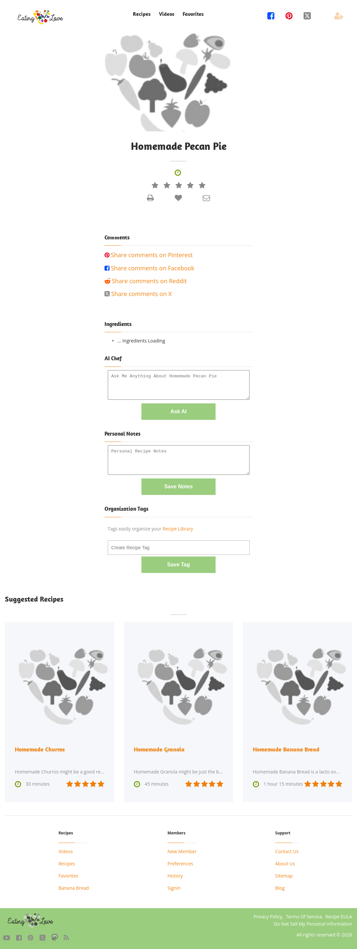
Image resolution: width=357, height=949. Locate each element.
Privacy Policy (267, 916)
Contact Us (287, 851)
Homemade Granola (159, 749)
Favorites (193, 14)
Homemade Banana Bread (286, 749)
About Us (285, 863)
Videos (166, 14)
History (175, 875)
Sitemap (284, 875)
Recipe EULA (338, 916)
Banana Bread (73, 887)
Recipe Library (178, 529)
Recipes (142, 14)
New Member (181, 851)
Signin (174, 887)
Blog (280, 887)
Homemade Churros (40, 749)
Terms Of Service (304, 916)
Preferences (180, 863)
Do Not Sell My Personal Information (313, 923)
